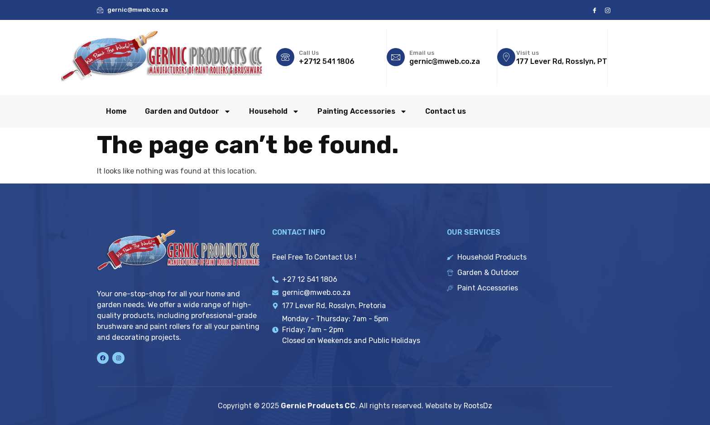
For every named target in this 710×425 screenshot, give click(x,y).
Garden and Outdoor (188, 111)
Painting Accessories (362, 111)
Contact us (445, 111)
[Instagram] (607, 10)
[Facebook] (594, 10)
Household (274, 111)
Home (116, 111)
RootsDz (478, 405)
